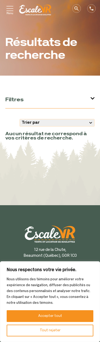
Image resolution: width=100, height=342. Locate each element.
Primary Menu (10, 10)
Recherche (78, 8)
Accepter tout (50, 316)
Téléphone (93, 8)
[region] (50, 301)
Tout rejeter (50, 330)
